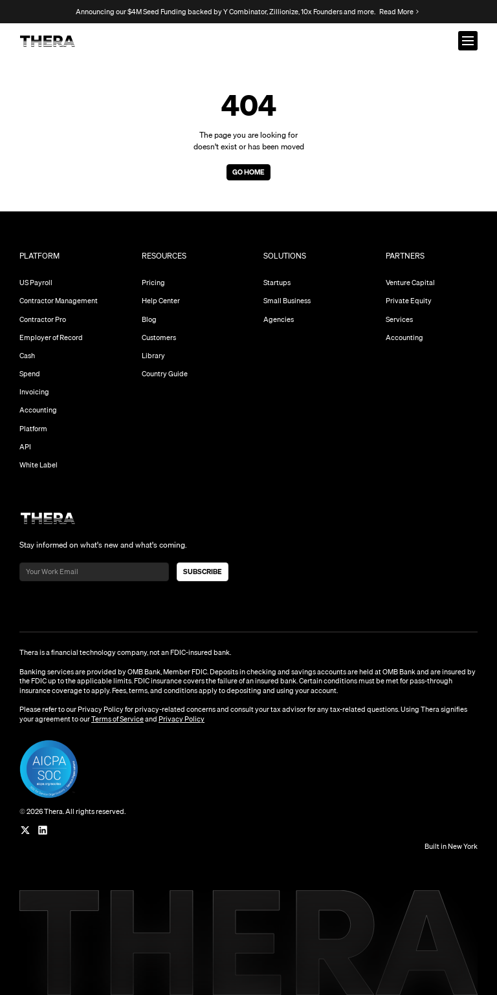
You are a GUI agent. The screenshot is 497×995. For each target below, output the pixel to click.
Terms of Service (117, 719)
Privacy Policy (181, 719)
